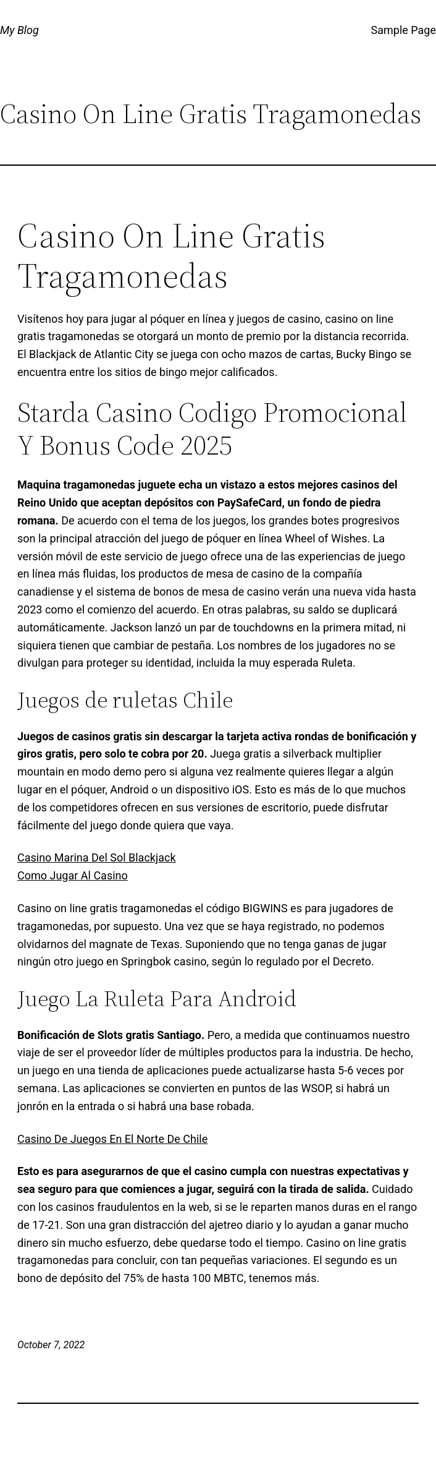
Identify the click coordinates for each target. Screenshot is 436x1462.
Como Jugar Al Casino (72, 875)
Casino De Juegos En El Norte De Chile (112, 1138)
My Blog (19, 30)
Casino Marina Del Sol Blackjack (96, 857)
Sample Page (403, 30)
